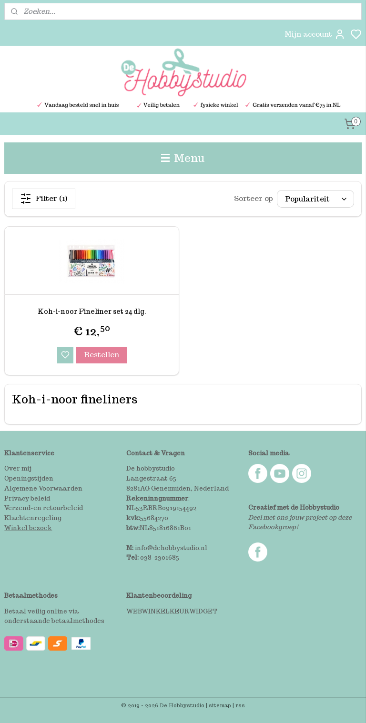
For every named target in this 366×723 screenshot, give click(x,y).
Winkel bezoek (28, 528)
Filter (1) (43, 198)
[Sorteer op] (315, 199)
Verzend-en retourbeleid (43, 508)
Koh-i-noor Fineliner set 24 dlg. (92, 311)
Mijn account (315, 34)
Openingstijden (28, 478)
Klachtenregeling (32, 518)
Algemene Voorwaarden (43, 488)
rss (240, 705)
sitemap (220, 705)
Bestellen (101, 354)
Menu (183, 158)
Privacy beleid (27, 498)
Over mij (17, 468)
